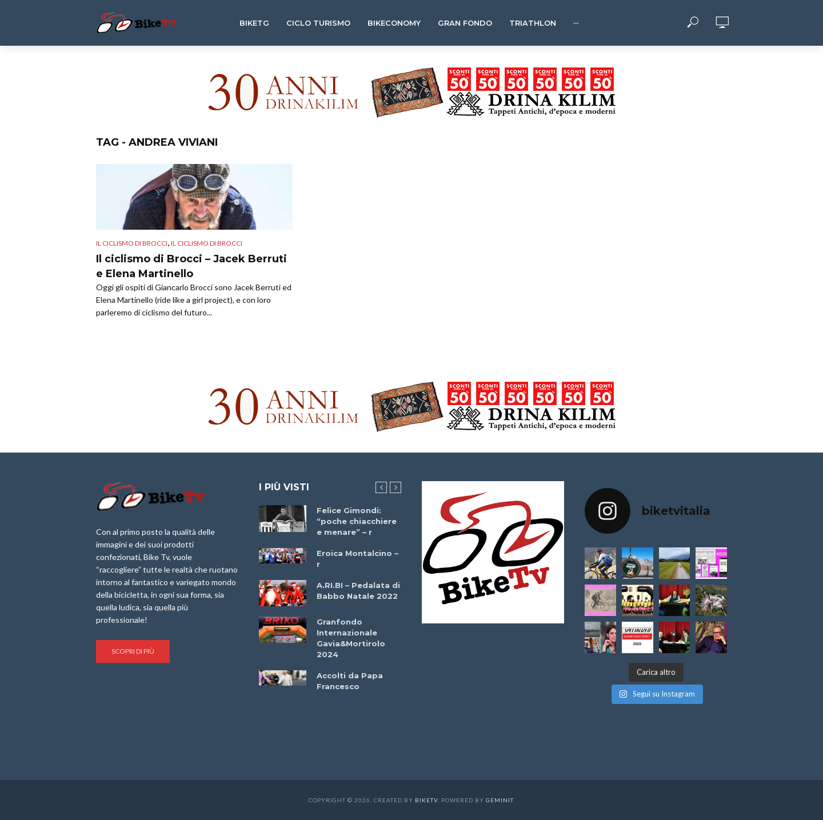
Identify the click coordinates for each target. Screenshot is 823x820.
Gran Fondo (465, 22)
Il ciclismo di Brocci (131, 243)
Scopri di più (132, 651)
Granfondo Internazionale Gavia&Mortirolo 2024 (351, 638)
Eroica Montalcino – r (357, 559)
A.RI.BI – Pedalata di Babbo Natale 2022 (358, 591)
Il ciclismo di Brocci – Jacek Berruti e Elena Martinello (191, 266)
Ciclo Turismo (318, 22)
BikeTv (426, 800)
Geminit (499, 800)
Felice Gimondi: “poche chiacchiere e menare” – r (357, 521)
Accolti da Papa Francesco (350, 681)
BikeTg (254, 22)
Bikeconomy (394, 22)
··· (575, 22)
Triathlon (532, 22)
